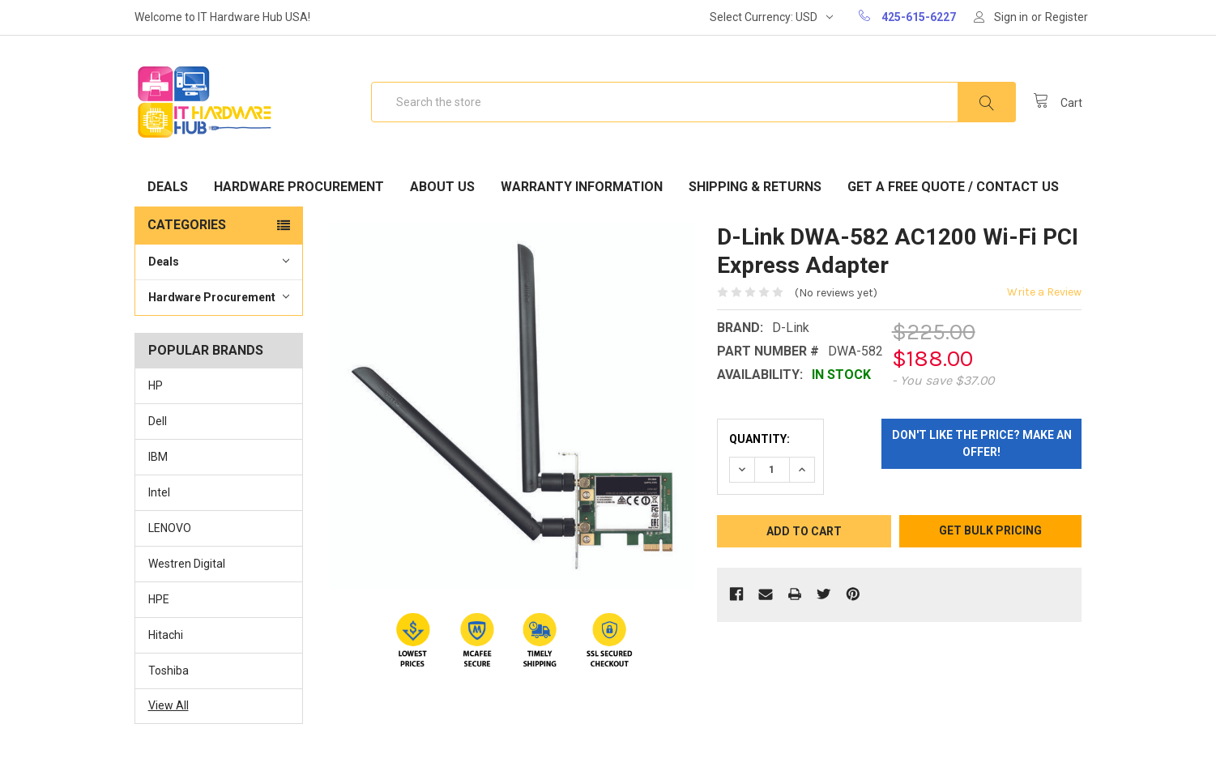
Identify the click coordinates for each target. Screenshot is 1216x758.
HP (155, 385)
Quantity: (759, 438)
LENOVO (169, 528)
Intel (159, 492)
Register (1066, 17)
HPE (158, 599)
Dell (157, 421)
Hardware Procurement (299, 186)
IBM (158, 456)
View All (168, 705)
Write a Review (1044, 292)
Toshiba (168, 670)
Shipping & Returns (755, 186)
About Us (442, 186)
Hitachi (165, 634)
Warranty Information (582, 186)
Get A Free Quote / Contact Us (953, 186)
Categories (186, 224)
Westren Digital (186, 563)
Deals (167, 186)
